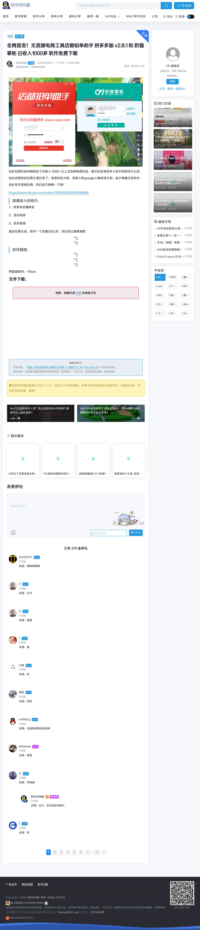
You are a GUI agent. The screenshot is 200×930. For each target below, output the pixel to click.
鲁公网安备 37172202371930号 (28, 903)
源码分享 (75, 16)
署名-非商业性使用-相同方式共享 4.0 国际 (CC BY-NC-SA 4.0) (63, 367)
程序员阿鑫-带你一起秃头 (41, 897)
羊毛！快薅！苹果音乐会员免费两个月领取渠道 (169, 242)
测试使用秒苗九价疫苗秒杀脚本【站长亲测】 (172, 203)
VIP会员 (184, 5)
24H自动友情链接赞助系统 (169, 249)
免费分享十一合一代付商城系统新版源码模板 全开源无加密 (169, 235)
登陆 (172, 81)
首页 (6, 16)
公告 (155, 16)
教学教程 (21, 16)
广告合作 (11, 884)
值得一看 (93, 16)
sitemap (109, 912)
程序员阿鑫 (25, 63)
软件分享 (39, 16)
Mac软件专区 (136, 16)
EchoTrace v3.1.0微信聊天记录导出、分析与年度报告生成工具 (169, 256)
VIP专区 (112, 16)
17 (97, 852)
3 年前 (22, 588)
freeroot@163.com (68, 912)
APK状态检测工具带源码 (169, 228)
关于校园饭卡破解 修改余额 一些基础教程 (172, 160)
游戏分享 (57, 16)
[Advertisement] (76, 331)
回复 (78, 293)
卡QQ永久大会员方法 (166, 119)
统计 (168, 16)
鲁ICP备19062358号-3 (19, 917)
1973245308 (97, 912)
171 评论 (61, 63)
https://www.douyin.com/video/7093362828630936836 (49, 193)
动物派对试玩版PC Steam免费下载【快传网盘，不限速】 (173, 139)
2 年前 (22, 561)
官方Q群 (42, 884)
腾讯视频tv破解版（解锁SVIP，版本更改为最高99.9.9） (172, 182)
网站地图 (27, 884)
